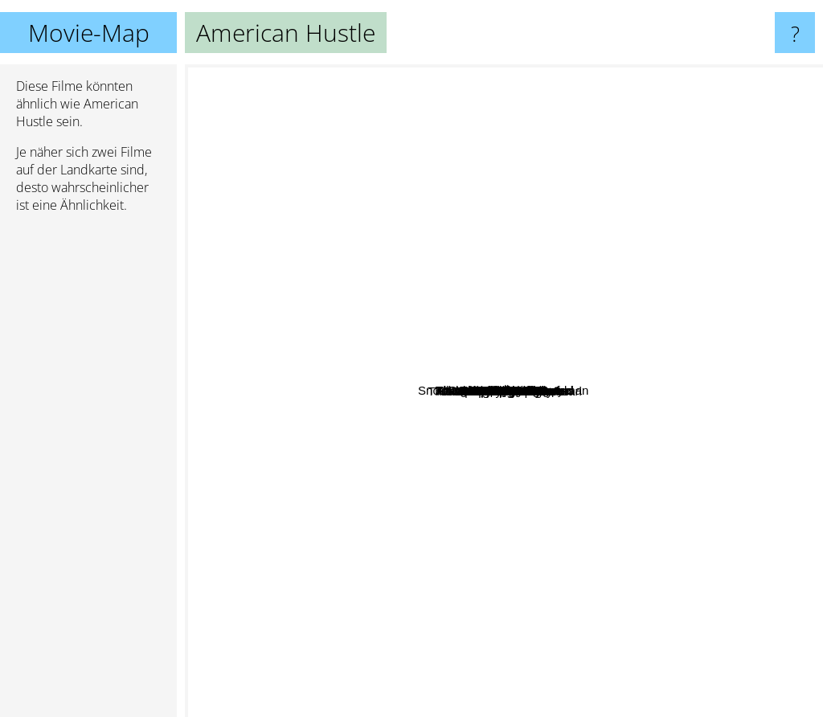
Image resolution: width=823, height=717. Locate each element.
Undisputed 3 (499, 438)
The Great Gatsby (649, 452)
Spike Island (395, 514)
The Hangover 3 (434, 651)
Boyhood (650, 481)
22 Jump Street (232, 490)
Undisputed (500, 347)
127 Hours (670, 354)
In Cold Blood (614, 556)
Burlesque (683, 196)
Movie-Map (88, 32)
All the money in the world (558, 470)
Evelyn (634, 546)
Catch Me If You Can (401, 140)
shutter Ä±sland (459, 159)
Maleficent (551, 204)
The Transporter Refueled (588, 217)
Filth (712, 477)
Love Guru (407, 331)
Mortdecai (594, 425)
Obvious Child (491, 231)
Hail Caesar (479, 386)
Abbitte (508, 474)
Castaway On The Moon (380, 501)
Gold (433, 364)
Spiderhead (414, 488)
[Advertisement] (88, 472)
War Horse (305, 502)
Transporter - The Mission (454, 411)
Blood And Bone (448, 515)
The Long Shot (401, 443)
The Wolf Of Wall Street (732, 607)
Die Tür (493, 262)
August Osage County (631, 319)
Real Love (567, 176)
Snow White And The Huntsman (353, 278)
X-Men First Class (461, 181)
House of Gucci (479, 576)
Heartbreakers (602, 458)
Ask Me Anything (602, 331)
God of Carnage (314, 318)
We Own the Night (355, 385)
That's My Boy (330, 530)
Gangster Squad (499, 523)
